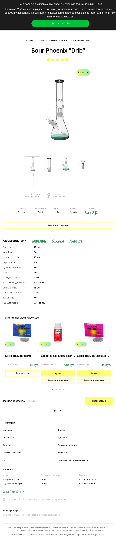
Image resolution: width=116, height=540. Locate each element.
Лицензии (63, 452)
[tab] (14, 241)
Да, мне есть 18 (60, 23)
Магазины (7, 430)
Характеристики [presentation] (14, 240)
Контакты (7, 445)
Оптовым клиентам (12, 452)
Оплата (61, 430)
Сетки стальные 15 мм (18, 356)
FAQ (4, 460)
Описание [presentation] (39, 240)
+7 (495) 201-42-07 (87, 483)
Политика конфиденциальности (73, 460)
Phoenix (73, 212)
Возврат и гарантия (67, 445)
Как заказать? (9, 437)
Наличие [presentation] (76, 240)
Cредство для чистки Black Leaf (59, 356)
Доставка (62, 437)
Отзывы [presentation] (58, 240)
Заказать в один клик (58, 380)
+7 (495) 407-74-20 (87, 479)
